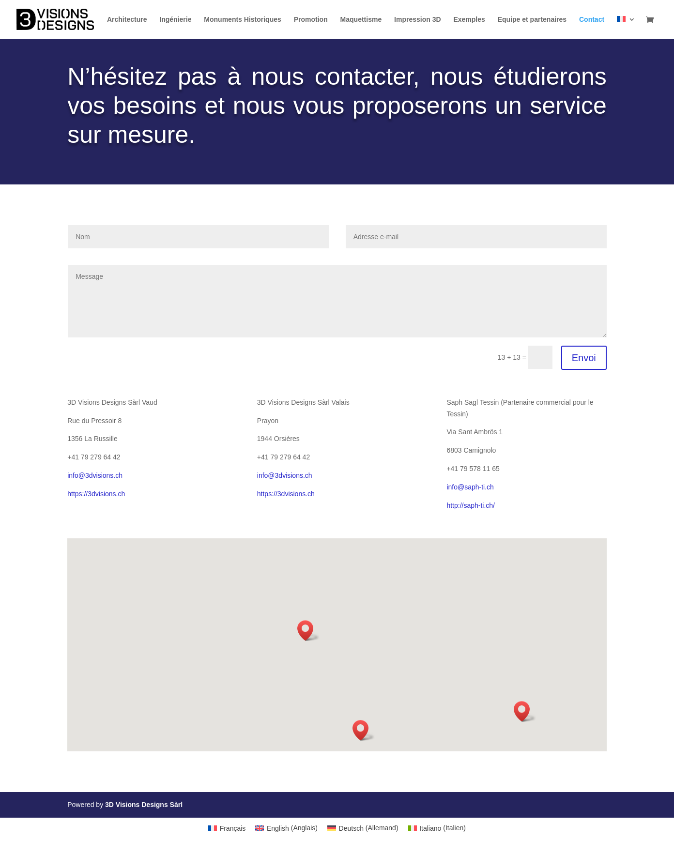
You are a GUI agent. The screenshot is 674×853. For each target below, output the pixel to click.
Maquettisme (361, 19)
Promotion (311, 19)
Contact (591, 19)
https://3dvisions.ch (96, 494)
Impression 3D (417, 19)
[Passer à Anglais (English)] (286, 828)
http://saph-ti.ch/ (470, 505)
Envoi (584, 357)
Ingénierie (175, 19)
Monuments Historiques (242, 19)
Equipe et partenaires (532, 19)
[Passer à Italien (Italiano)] (437, 828)
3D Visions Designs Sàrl (144, 804)
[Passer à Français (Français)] (226, 828)
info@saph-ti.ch (469, 487)
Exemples (469, 19)
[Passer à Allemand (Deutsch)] (362, 828)
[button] (308, 630)
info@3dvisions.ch (95, 475)
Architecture (127, 19)
